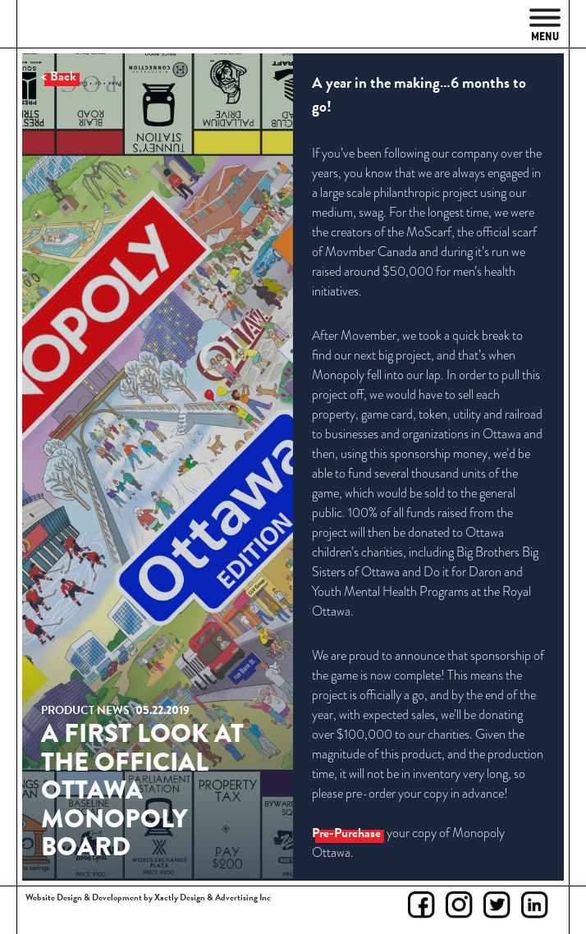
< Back (58, 76)
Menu (545, 25)
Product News (85, 711)
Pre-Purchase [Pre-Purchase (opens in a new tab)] (346, 833)
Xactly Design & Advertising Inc (212, 897)
